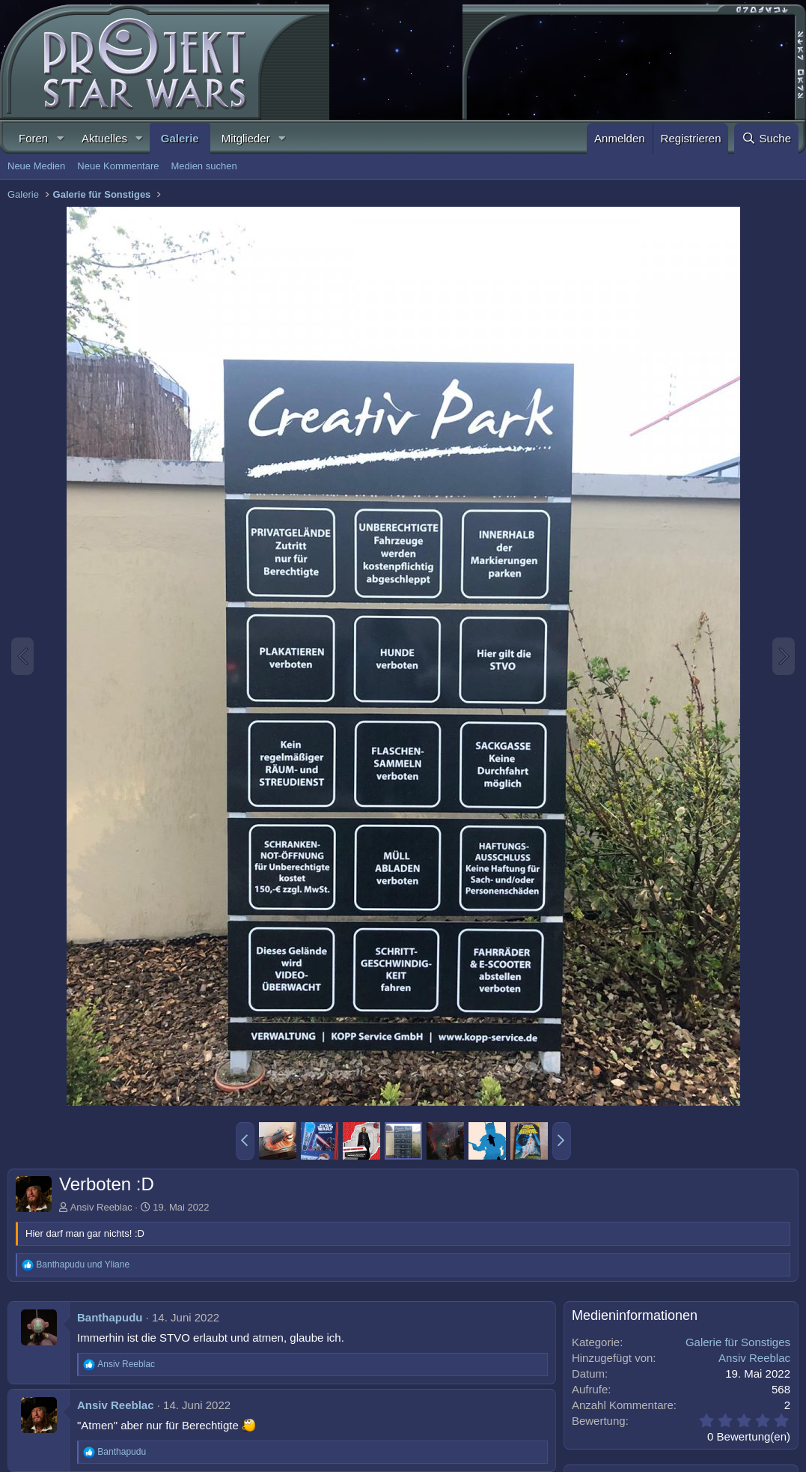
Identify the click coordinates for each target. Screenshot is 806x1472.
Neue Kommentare (118, 166)
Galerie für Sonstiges (738, 1342)
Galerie (180, 138)
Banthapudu (110, 1317)
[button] (59, 138)
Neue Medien (36, 166)
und (82, 1264)
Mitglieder (246, 138)
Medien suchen (203, 166)
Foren (33, 138)
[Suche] (766, 138)
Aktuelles (104, 138)
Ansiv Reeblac (101, 1207)
